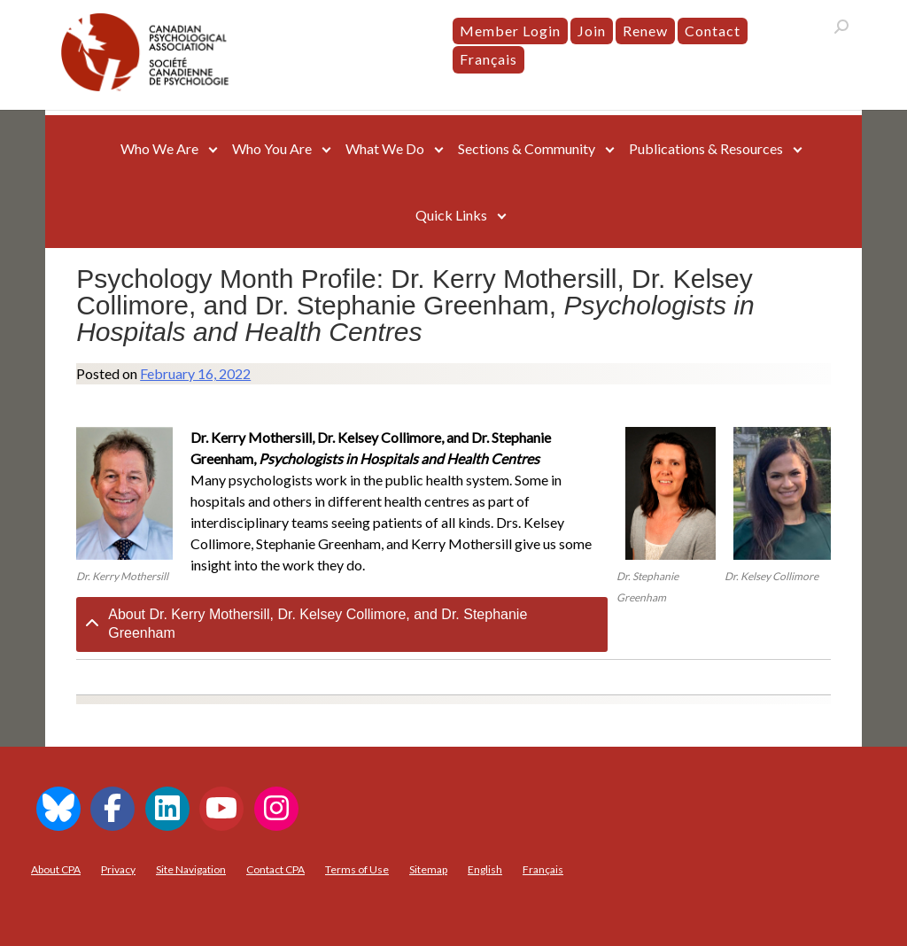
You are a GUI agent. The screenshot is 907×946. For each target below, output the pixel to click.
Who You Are (272, 148)
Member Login (510, 30)
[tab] (342, 624)
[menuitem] (488, 59)
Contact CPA (275, 869)
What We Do (384, 148)
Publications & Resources (706, 148)
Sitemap (428, 869)
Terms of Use (357, 869)
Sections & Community (526, 148)
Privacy (118, 869)
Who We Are (159, 148)
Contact (712, 30)
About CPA (56, 869)
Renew (645, 30)
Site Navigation (191, 869)
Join (592, 30)
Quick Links (451, 214)
